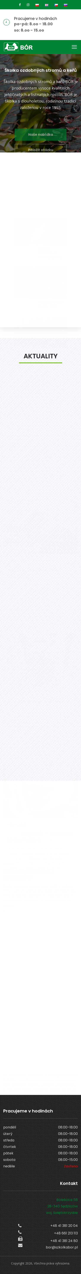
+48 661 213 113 (66, 1233)
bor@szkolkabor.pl (62, 1247)
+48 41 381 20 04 (64, 1225)
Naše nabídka (40, 138)
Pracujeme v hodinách (35, 18)
